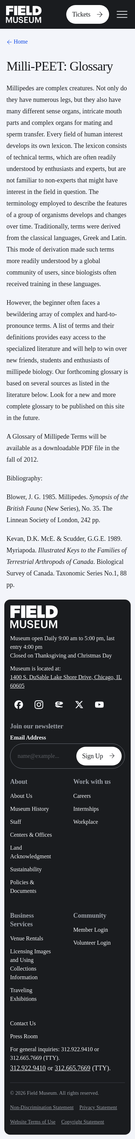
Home (16, 42)
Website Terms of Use (32, 1122)
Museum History (29, 809)
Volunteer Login (92, 943)
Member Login (90, 930)
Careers (82, 796)
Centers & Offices (31, 835)
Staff (15, 822)
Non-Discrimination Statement (41, 1107)
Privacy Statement (98, 1107)
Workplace (85, 822)
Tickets (89, 14)
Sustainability (26, 869)
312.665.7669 (72, 1068)
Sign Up (100, 756)
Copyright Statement (82, 1122)
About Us (21, 796)
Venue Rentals (26, 938)
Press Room (24, 1036)
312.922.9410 (28, 1068)
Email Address (28, 738)
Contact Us (23, 1023)
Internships (86, 809)
